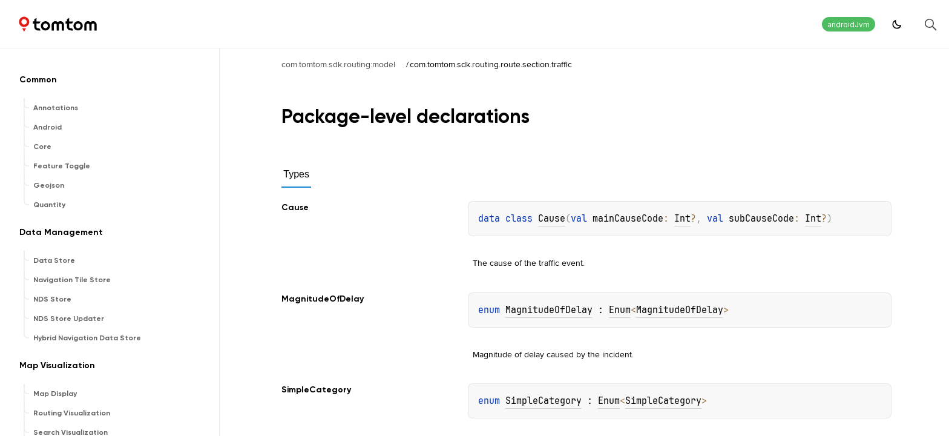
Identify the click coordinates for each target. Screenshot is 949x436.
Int (682, 219)
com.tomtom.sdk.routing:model (338, 64)
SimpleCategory (543, 401)
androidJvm (848, 24)
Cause (551, 219)
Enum (620, 310)
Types (296, 174)
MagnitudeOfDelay (549, 310)
